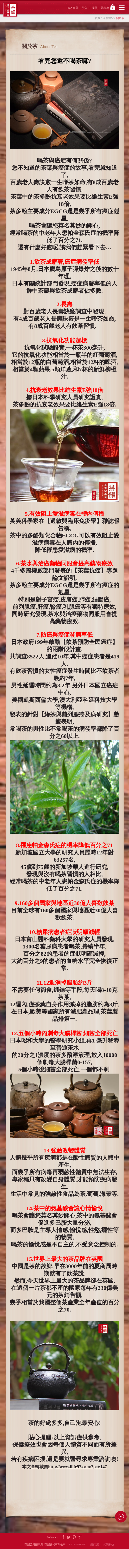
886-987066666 (79, 1544)
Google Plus (79, 1537)
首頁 (97, 18)
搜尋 (94, 7)
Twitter (68, 1537)
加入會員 (72, 7)
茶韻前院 (108, 18)
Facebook (63, 1537)
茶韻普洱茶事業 (10, 10)
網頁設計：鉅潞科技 (102, 1544)
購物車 (108, 7)
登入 (84, 7)
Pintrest (74, 1537)
